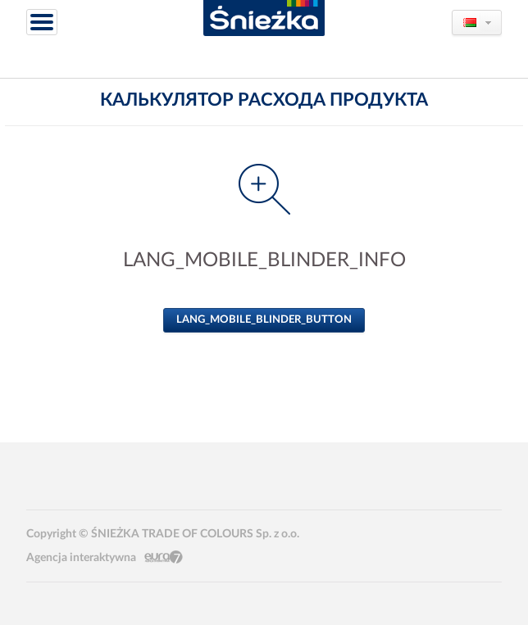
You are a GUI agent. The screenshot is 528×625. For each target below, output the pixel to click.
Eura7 (163, 557)
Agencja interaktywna (81, 558)
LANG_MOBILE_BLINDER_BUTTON (264, 319)
